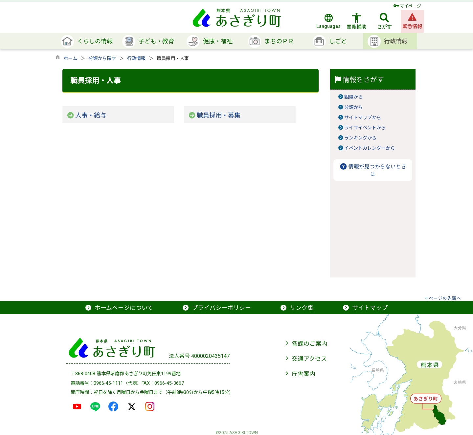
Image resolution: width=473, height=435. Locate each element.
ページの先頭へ (445, 298)
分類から (353, 107)
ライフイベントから (365, 128)
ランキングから (360, 138)
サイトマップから (362, 117)
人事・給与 (90, 115)
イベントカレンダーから (369, 148)
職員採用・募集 (218, 115)
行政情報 (136, 58)
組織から (353, 97)
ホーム (70, 58)
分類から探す (102, 58)
